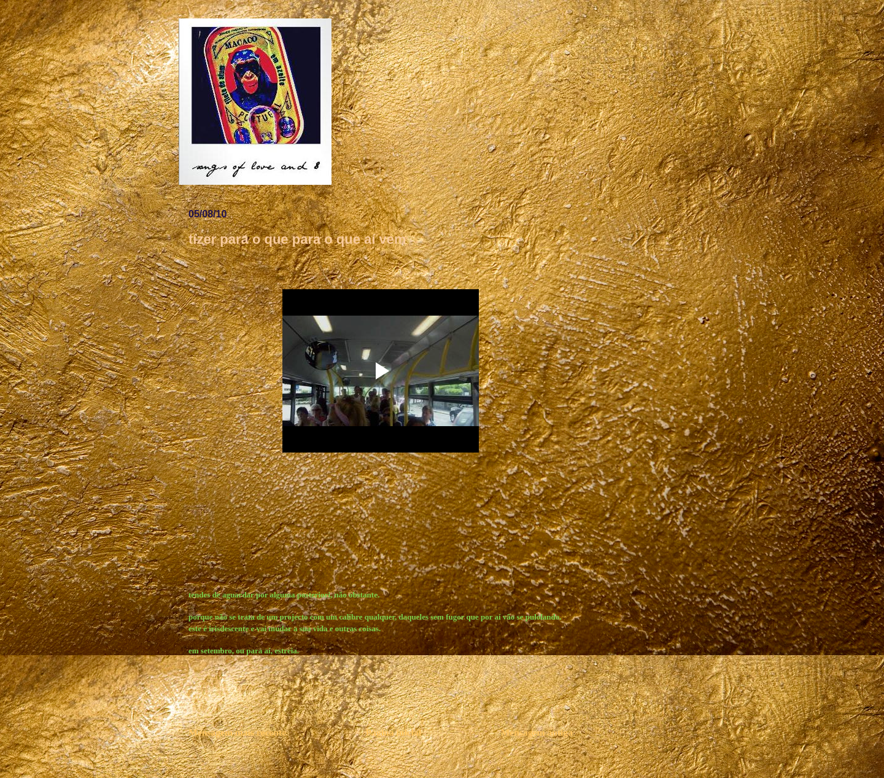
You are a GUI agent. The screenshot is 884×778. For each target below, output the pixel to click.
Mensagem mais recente (237, 732)
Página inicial (394, 732)
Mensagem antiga (537, 732)
